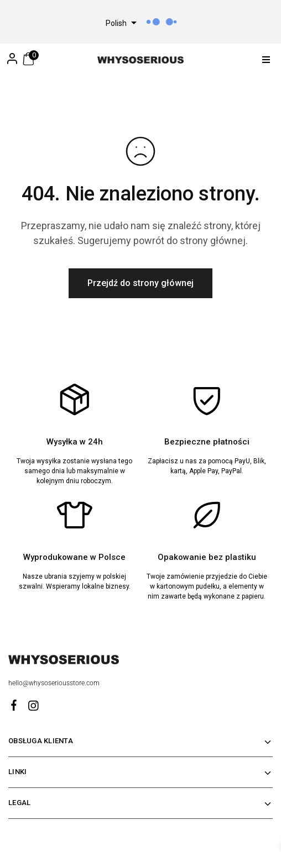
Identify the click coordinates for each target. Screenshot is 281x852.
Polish (116, 23)
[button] (265, 60)
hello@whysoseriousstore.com (54, 683)
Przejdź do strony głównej (140, 283)
